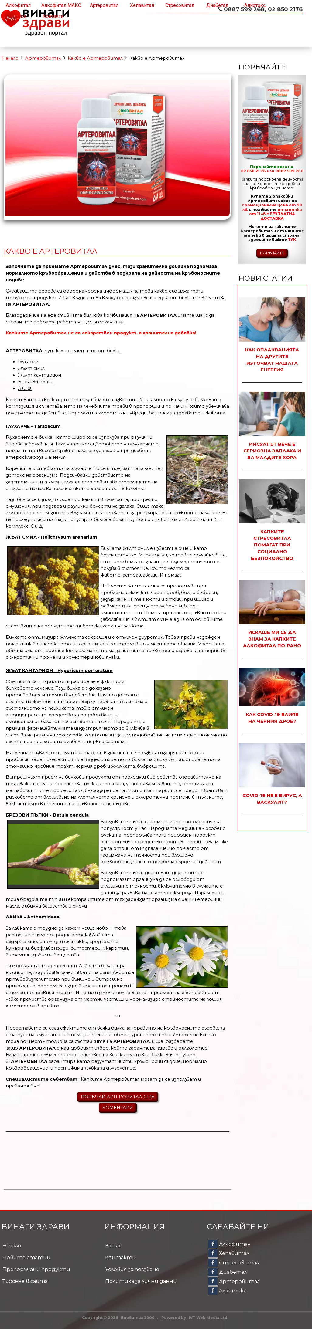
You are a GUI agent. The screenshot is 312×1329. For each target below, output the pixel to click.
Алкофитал (18, 5)
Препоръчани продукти (36, 1269)
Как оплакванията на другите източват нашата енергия (272, 360)
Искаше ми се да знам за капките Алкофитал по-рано (272, 638)
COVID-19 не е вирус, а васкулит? (272, 799)
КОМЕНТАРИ (117, 1108)
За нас (113, 1246)
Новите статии (26, 1257)
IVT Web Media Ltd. (208, 1317)
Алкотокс (255, 5)
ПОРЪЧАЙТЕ (272, 253)
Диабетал (217, 5)
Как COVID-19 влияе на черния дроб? (272, 718)
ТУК (292, 239)
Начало (10, 58)
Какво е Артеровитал (95, 58)
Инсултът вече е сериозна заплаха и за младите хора (272, 450)
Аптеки (18, 16)
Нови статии (265, 278)
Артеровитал (104, 5)
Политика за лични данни (141, 1281)
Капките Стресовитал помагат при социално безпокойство (272, 545)
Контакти (53, 16)
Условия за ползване (132, 1269)
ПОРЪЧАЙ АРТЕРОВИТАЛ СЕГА (118, 1097)
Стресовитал (179, 5)
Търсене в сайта (25, 1281)
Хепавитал (142, 5)
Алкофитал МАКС (61, 5)
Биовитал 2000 (138, 1317)
